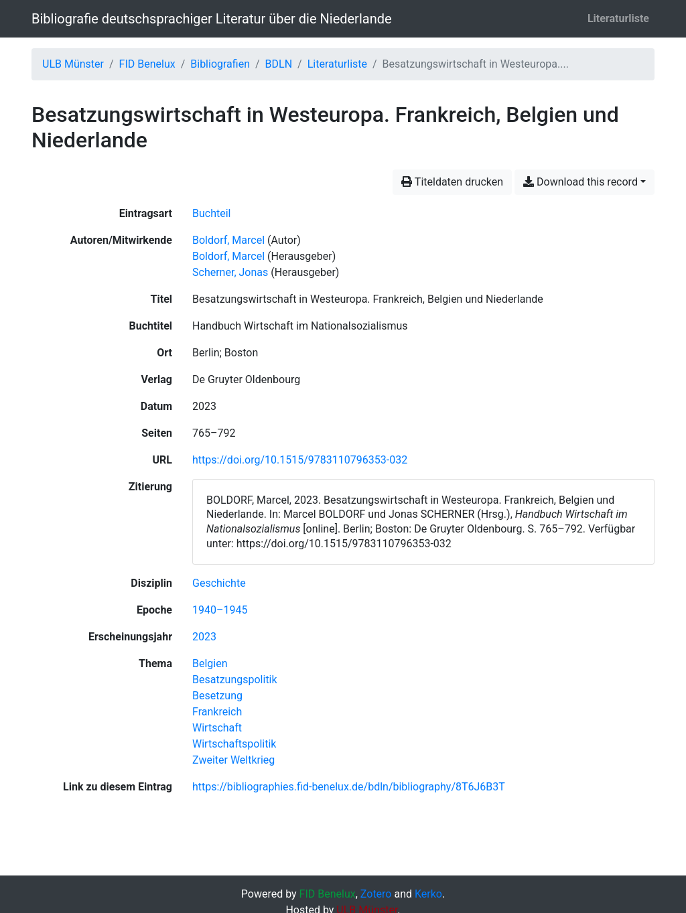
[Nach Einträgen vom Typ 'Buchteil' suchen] (211, 213)
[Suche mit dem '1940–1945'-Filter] (219, 610)
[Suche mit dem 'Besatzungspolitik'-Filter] (234, 679)
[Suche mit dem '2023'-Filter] (204, 636)
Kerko (428, 894)
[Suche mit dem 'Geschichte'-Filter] (219, 583)
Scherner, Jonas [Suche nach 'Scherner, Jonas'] (230, 272)
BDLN (279, 64)
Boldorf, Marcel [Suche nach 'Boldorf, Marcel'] (228, 240)
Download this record (580, 181)
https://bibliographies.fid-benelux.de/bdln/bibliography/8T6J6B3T (348, 786)
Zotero (376, 894)
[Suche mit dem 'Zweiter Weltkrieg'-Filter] (233, 760)
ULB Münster (73, 64)
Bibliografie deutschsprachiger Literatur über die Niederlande (211, 19)
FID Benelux (147, 64)
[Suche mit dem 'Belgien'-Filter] (210, 663)
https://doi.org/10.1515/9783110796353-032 (299, 459)
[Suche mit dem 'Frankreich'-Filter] (217, 711)
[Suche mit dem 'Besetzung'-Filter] (217, 695)
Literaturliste (618, 18)
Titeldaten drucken (452, 181)
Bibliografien (220, 64)
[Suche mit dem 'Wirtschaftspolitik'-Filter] (234, 744)
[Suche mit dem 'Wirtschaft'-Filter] (217, 727)
